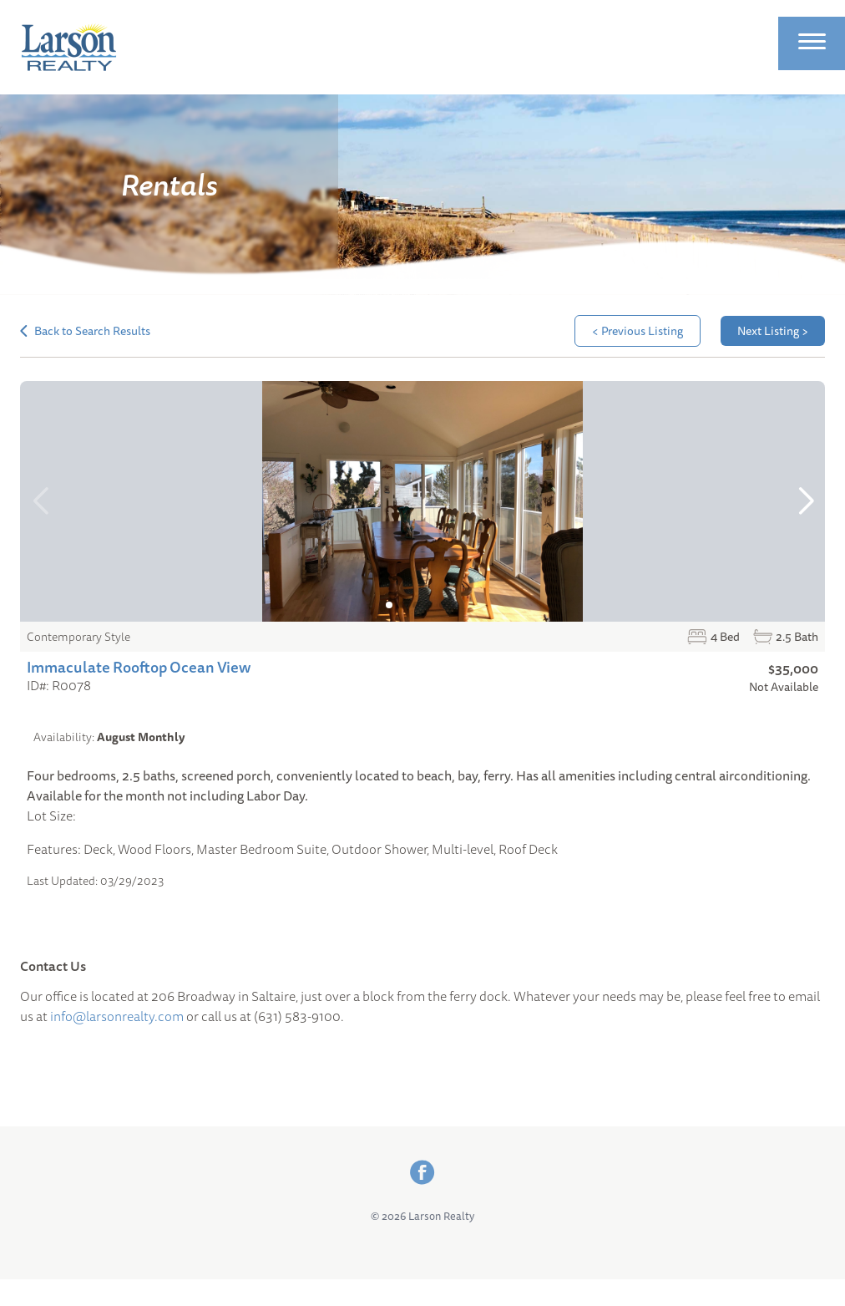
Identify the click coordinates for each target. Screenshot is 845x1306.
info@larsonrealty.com (117, 1016)
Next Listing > (772, 331)
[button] (805, 501)
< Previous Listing (637, 331)
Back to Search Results (85, 331)
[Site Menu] (812, 43)
